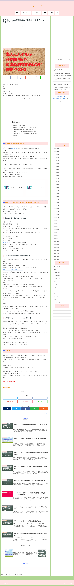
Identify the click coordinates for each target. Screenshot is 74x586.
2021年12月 (56, 220)
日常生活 (56, 296)
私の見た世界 (57, 302)
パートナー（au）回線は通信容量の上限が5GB (26, 131)
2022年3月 (56, 211)
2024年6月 (56, 169)
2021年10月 (56, 226)
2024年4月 (56, 175)
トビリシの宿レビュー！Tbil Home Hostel (61, 70)
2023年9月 (56, 184)
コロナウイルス (57, 275)
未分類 (55, 299)
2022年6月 (56, 202)
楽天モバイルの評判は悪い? (19, 125)
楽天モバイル (14, 148)
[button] (70, 60)
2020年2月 (56, 259)
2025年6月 (56, 148)
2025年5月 (56, 151)
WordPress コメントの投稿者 (59, 98)
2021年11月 (56, 223)
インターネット (57, 272)
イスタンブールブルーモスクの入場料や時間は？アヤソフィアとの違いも (62, 83)
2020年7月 (56, 247)
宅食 (55, 287)
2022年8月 (56, 196)
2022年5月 (56, 205)
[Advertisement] (25, 36)
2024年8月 (56, 166)
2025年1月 (56, 160)
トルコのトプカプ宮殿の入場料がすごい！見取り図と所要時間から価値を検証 (62, 74)
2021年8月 (56, 229)
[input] (62, 59)
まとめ (14, 135)
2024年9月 (56, 163)
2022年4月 (56, 208)
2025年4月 (56, 154)
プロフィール (57, 278)
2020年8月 (56, 244)
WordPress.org (57, 317)
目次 (15, 122)
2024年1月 (56, 181)
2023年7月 (56, 190)
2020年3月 (56, 256)
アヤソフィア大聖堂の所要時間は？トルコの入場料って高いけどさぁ (62, 88)
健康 (55, 281)
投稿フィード (57, 311)
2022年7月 (56, 199)
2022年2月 (56, 214)
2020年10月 (56, 238)
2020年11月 (56, 235)
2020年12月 (56, 232)
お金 (55, 269)
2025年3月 (56, 157)
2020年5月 (56, 250)
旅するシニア (57, 293)
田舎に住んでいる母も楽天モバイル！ (13, 270)
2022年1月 (56, 217)
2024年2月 (56, 178)
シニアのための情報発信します (59, 96)
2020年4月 (56, 253)
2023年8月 (56, 187)
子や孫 (55, 284)
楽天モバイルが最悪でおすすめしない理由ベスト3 (25, 127)
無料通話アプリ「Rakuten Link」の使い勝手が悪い (27, 133)
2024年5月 (56, 172)
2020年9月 (56, 241)
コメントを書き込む (25, 569)
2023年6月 (56, 193)
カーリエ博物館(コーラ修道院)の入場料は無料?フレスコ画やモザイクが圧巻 (62, 79)
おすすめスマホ (57, 266)
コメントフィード (58, 314)
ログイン (56, 309)
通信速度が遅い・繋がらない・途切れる (24, 129)
